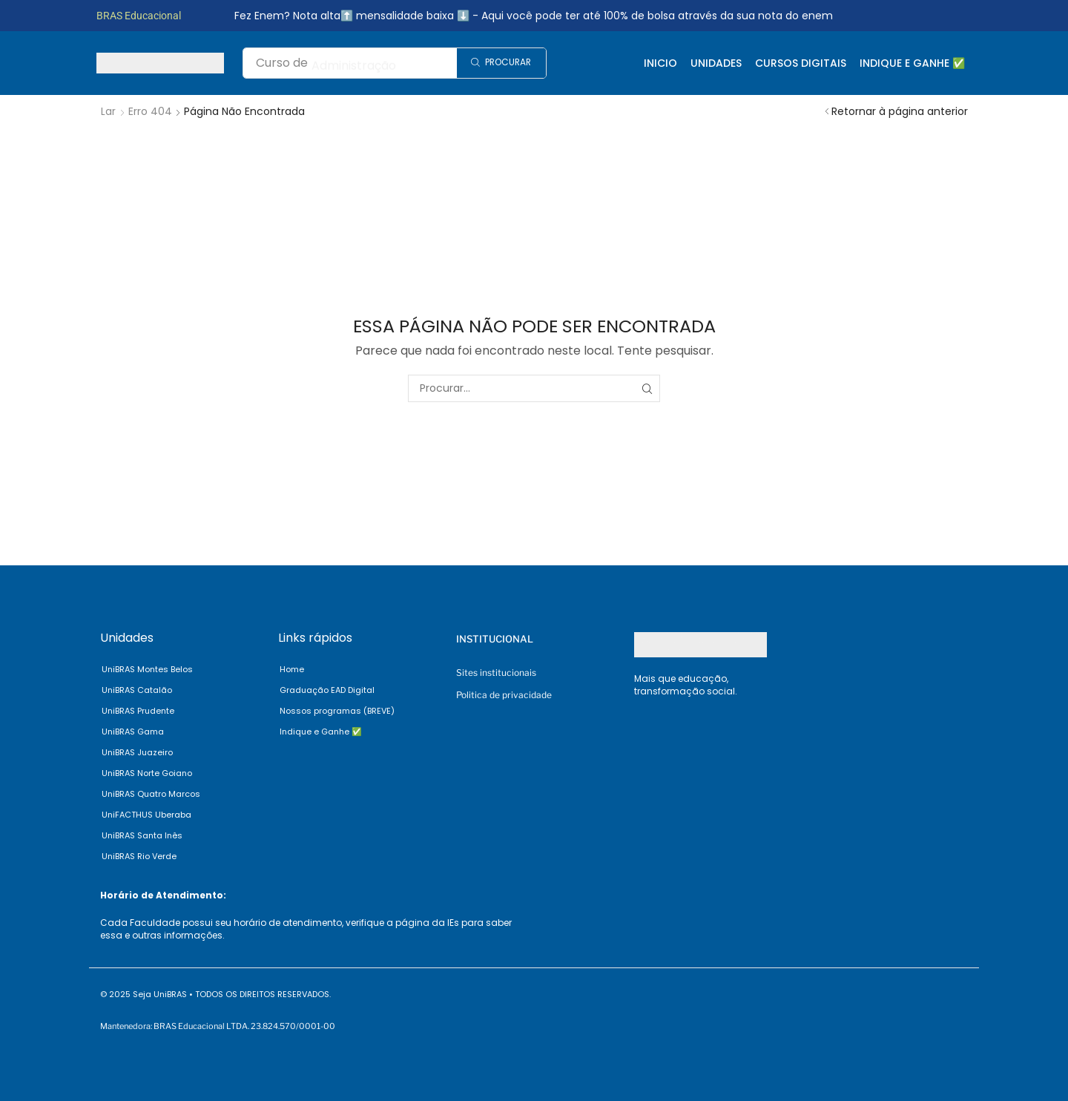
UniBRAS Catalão (137, 690)
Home (292, 669)
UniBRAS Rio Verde (139, 856)
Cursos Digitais (800, 63)
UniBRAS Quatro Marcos (151, 794)
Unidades (716, 63)
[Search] (501, 63)
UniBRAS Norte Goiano (147, 773)
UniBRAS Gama (133, 731)
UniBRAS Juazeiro (137, 752)
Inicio (660, 63)
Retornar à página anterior (899, 111)
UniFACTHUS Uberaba (146, 815)
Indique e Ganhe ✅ (912, 63)
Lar (108, 111)
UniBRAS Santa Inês (142, 835)
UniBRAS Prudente (138, 711)
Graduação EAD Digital (327, 690)
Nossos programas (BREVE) (337, 711)
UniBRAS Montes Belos (147, 669)
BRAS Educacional (138, 16)
